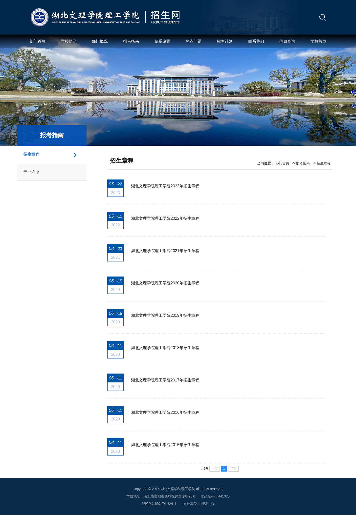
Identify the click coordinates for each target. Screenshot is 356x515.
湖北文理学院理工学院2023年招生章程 (165, 186)
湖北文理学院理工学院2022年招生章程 (165, 218)
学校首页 (318, 41)
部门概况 (100, 41)
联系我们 (256, 41)
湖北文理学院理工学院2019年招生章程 (165, 315)
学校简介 (69, 41)
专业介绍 (31, 172)
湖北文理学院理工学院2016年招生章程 (165, 412)
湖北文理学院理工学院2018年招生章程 (165, 348)
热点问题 (193, 41)
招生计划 (225, 41)
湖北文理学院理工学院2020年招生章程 (165, 283)
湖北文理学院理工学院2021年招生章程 (165, 251)
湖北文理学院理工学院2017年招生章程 (165, 380)
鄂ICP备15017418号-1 (159, 504)
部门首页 (37, 41)
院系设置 (162, 41)
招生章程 (31, 154)
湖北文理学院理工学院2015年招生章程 (165, 445)
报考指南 (131, 41)
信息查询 (287, 41)
